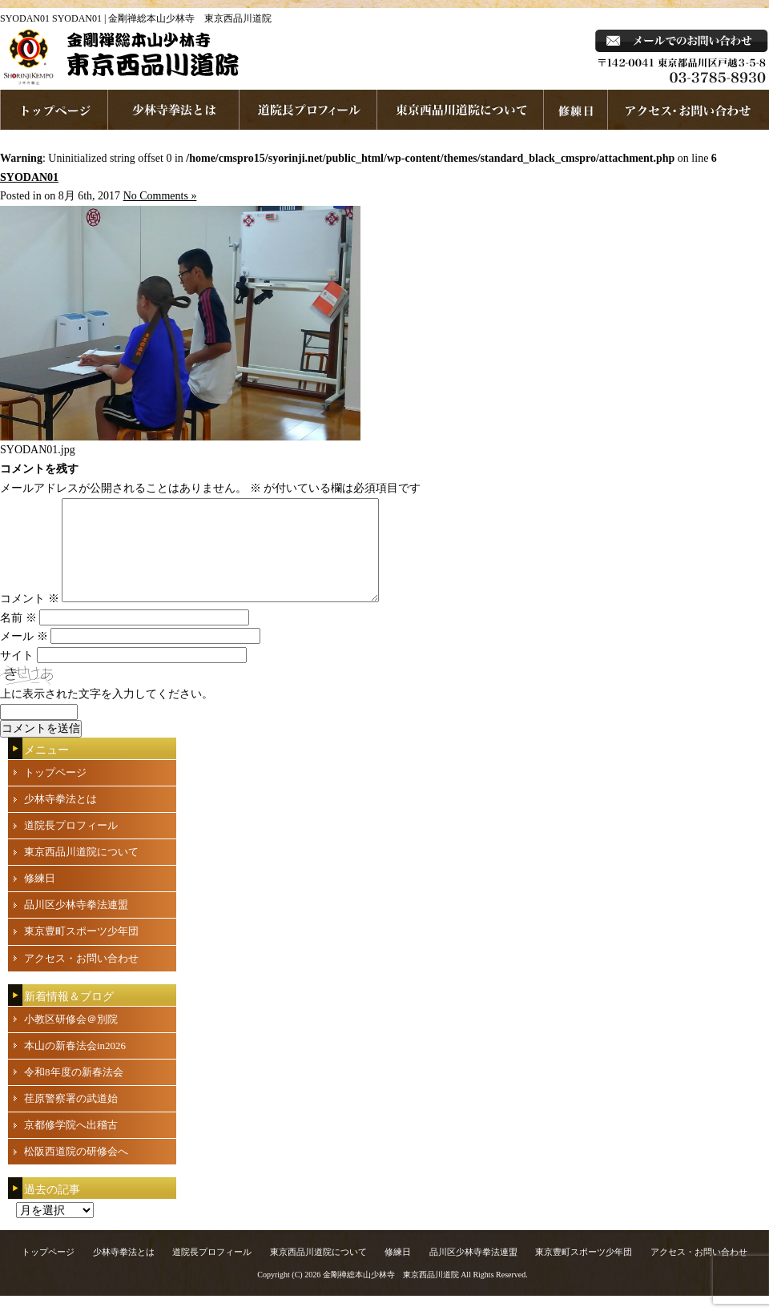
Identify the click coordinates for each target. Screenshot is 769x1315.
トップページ (55, 792)
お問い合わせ (688, 110)
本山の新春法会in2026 (75, 1065)
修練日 (39, 897)
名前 (18, 637)
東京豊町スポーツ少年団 (81, 950)
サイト (17, 675)
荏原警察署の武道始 (71, 1118)
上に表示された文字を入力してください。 (106, 713)
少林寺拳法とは (174, 110)
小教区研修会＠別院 (71, 1038)
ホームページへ (54, 110)
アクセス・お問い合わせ (81, 977)
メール (24, 655)
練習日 (576, 110)
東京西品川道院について (460, 110)
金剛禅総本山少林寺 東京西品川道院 (391, 1293)
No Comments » (160, 196)
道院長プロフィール (308, 110)
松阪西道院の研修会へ (76, 1170)
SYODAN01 (29, 177)
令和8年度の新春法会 (73, 1091)
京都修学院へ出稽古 (71, 1144)
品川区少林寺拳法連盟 (76, 924)
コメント (29, 618)
